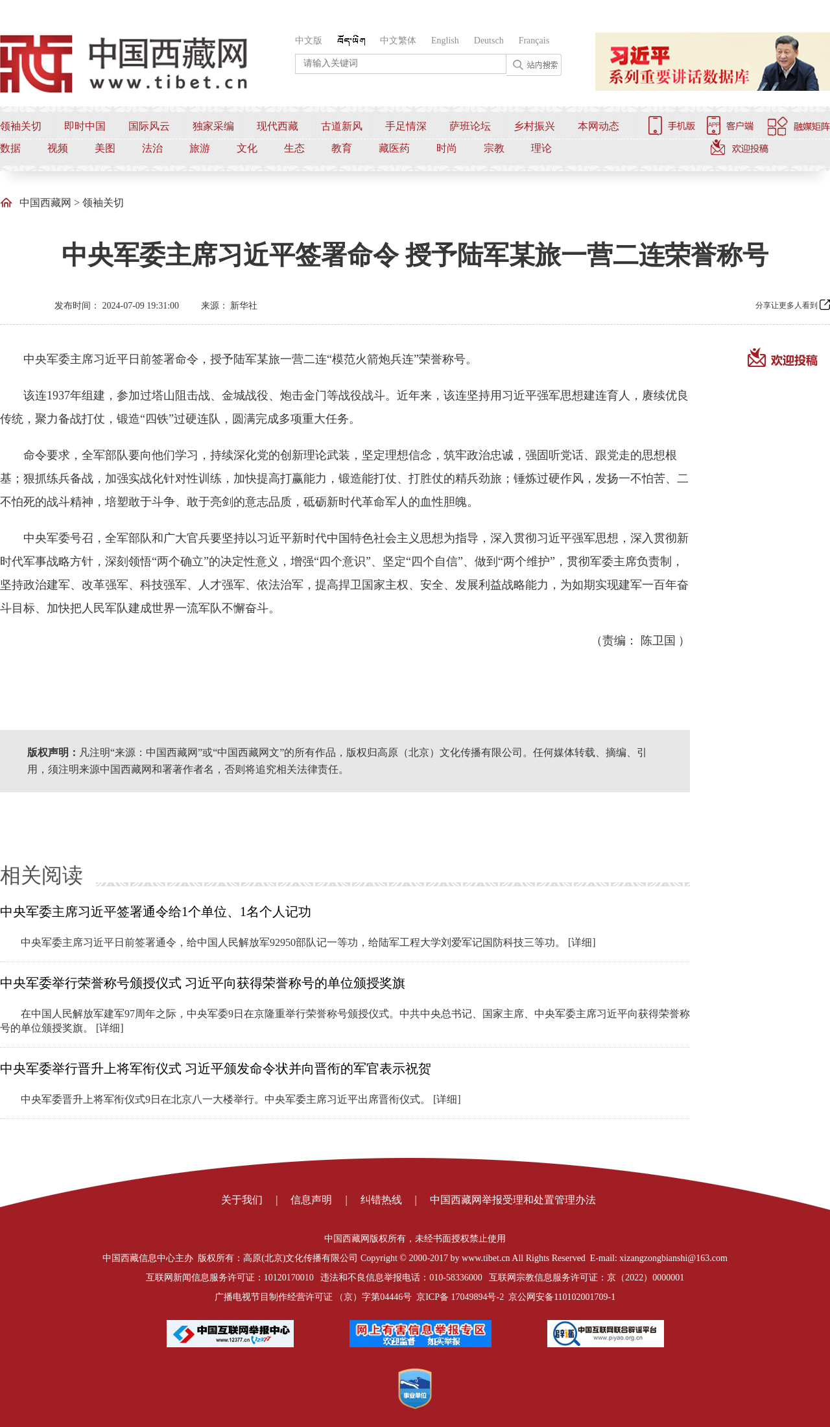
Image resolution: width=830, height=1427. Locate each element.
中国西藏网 (45, 202)
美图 (105, 148)
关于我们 (242, 1199)
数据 (10, 148)
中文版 (308, 40)
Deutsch (489, 40)
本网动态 (598, 126)
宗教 (494, 148)
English (445, 40)
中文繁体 (398, 40)
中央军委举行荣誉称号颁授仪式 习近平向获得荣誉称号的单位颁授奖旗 (202, 983)
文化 (247, 148)
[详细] (582, 942)
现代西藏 (277, 126)
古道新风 (341, 126)
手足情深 (406, 126)
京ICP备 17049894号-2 (460, 1297)
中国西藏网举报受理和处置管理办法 (513, 1199)
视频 (57, 148)
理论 (541, 148)
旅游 (199, 148)
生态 (294, 148)
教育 (341, 148)
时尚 (446, 148)
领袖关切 (21, 126)
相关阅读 (41, 875)
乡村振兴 (534, 126)
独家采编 (213, 126)
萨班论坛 (470, 126)
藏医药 (394, 148)
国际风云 (149, 126)
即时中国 (85, 126)
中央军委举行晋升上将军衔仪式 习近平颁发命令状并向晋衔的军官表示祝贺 (215, 1068)
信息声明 (311, 1199)
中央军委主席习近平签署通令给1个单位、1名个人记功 (155, 911)
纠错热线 (381, 1199)
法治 (152, 148)
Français (534, 40)
